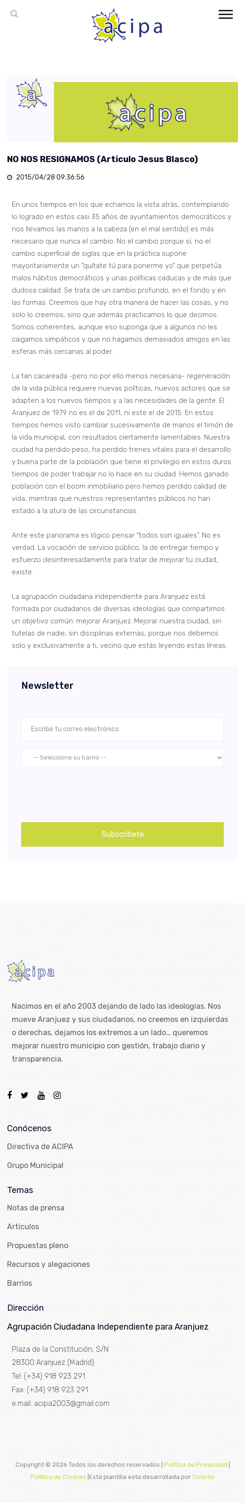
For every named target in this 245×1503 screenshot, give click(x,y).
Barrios (19, 1283)
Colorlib (203, 1476)
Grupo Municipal (35, 1165)
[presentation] (92, 792)
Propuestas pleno (37, 1245)
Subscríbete (123, 834)
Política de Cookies (58, 1476)
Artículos (23, 1226)
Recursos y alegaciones (48, 1264)
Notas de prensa (35, 1207)
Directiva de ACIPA (40, 1146)
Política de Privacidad (195, 1464)
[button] (225, 12)
